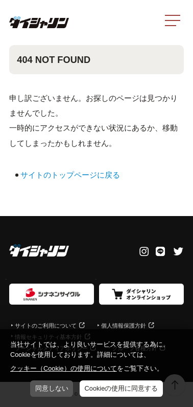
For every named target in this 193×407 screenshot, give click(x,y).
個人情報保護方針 (123, 326)
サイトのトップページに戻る (70, 175)
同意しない (51, 388)
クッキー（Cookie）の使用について (63, 368)
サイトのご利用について (46, 326)
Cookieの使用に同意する (121, 388)
